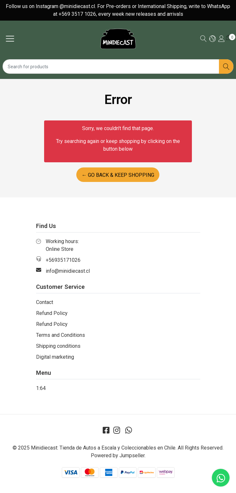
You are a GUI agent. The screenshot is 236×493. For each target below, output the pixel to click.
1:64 (41, 388)
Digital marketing (55, 357)
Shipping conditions (58, 346)
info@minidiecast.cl (68, 271)
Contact (44, 302)
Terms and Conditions (60, 335)
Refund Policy (52, 313)
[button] (212, 39)
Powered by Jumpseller (118, 455)
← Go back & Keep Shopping (117, 175)
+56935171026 (63, 260)
